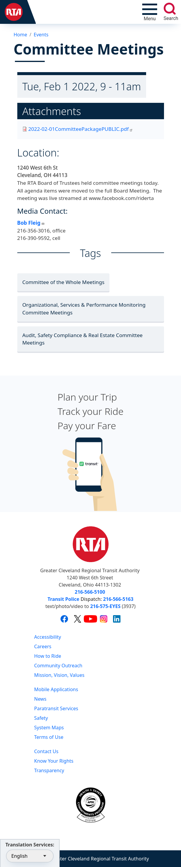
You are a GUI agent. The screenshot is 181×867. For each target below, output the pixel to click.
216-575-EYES (105, 606)
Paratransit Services (56, 708)
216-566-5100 (90, 592)
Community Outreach (58, 665)
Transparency (49, 770)
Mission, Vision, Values (59, 675)
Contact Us (46, 751)
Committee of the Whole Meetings (63, 282)
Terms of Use (49, 737)
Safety (41, 718)
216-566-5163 (118, 599)
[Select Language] (30, 856)
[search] (170, 9)
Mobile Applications (56, 689)
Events (41, 34)
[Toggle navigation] (149, 12)
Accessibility (47, 637)
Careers (43, 646)
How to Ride (47, 656)
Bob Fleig (31, 222)
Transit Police (63, 599)
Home (20, 34)
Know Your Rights (54, 761)
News (40, 699)
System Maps (49, 727)
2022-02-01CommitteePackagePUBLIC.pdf (80, 128)
